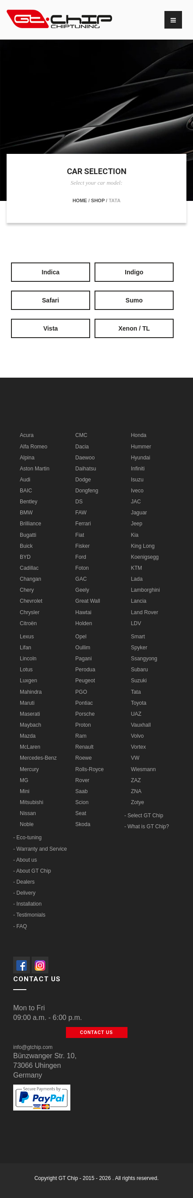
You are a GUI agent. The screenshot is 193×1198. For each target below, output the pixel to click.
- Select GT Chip (143, 815)
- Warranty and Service (40, 849)
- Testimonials (29, 915)
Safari (50, 300)
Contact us (96, 1032)
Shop (98, 200)
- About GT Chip (32, 871)
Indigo (134, 272)
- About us (25, 860)
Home (80, 200)
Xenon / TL (134, 328)
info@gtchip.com (33, 1047)
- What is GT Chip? (146, 826)
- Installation (27, 904)
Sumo (134, 300)
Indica (50, 272)
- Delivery (24, 893)
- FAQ (20, 926)
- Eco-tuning (27, 837)
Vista (50, 328)
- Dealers (24, 882)
